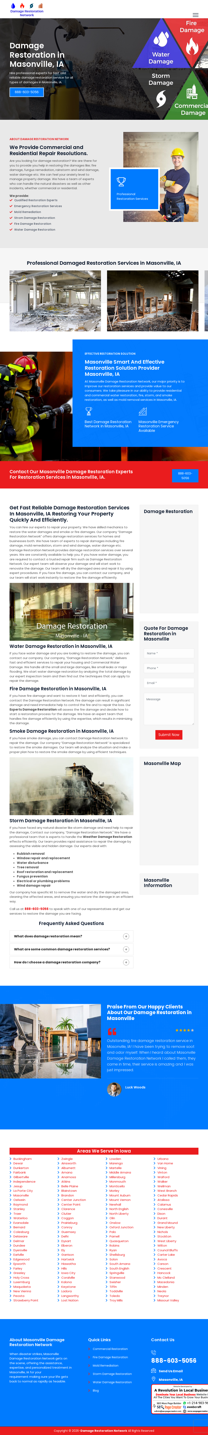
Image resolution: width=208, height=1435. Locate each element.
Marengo (116, 1163)
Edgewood (21, 1259)
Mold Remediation (105, 1366)
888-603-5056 (27, 92)
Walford (163, 1177)
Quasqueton (119, 1241)
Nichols (162, 1232)
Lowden (115, 1159)
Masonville (21, 1195)
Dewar (18, 1163)
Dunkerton (21, 1168)
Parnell (114, 1236)
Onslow (114, 1223)
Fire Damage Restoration (110, 1357)
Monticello (117, 1186)
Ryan (113, 1250)
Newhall (115, 1204)
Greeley (19, 1273)
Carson (162, 1264)
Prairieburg (69, 1223)
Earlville (18, 1254)
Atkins (65, 1181)
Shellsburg (117, 1254)
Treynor (163, 1296)
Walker (162, 1181)
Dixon (161, 1213)
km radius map (169, 814)
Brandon (67, 1195)
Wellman (164, 1186)
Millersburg (117, 1177)
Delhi (64, 1236)
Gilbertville (21, 1177)
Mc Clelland (166, 1277)
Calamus (164, 1204)
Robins (114, 1245)
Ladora (66, 1291)
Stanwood (117, 1277)
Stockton (164, 1236)
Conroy (66, 1227)
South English (119, 1268)
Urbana (162, 1159)
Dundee (19, 1245)
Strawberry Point (25, 1300)
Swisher (115, 1282)
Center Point (71, 1204)
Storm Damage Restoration (112, 1374)
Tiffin (113, 1287)
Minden (162, 1287)
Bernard (19, 1227)
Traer (17, 1213)
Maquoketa (22, 1287)
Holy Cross (21, 1277)
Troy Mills (116, 1300)
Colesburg (21, 1232)
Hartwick (67, 1259)
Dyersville (20, 1250)
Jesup (18, 1186)
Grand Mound (167, 1223)
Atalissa (163, 1200)
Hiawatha (68, 1264)
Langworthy (70, 1296)
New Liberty (166, 1227)
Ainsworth (68, 1163)
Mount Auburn (119, 1195)
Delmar (18, 1241)
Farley (17, 1268)
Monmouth (117, 1181)
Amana (66, 1172)
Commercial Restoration (110, 1349)
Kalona (66, 1282)
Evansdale (21, 1223)
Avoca (162, 1259)
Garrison (67, 1254)
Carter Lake (166, 1254)
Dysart (66, 1241)
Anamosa (68, 1177)
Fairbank (19, 1172)
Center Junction (73, 1200)
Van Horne (165, 1163)
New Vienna (22, 1291)
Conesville (165, 1209)
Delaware (20, 1236)
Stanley (19, 1209)
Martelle (115, 1168)
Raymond (20, 1204)
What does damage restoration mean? (48, 936)
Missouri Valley (168, 1300)
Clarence (68, 1209)
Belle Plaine (69, 1186)
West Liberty (166, 1241)
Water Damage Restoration (112, 1382)
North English (119, 1209)
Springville (116, 1273)
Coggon (67, 1218)
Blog (96, 1391)
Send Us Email (171, 1371)
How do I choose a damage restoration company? (57, 962)
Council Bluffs (167, 1250)
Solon (113, 1259)
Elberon (66, 1245)
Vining (161, 1168)
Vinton (162, 1172)
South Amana (119, 1264)
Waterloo (20, 1218)
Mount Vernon (120, 1200)
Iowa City (68, 1273)
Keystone (68, 1287)
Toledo (114, 1296)
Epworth (19, 1264)
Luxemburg (21, 1282)
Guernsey (68, 1232)
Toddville (116, 1291)
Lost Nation (69, 1300)
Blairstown (69, 1191)
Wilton (162, 1245)
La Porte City (23, 1191)
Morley (114, 1191)
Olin (112, 1218)
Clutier (66, 1213)
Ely (63, 1250)
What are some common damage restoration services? (62, 949)
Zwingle (67, 1159)
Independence (24, 1181)
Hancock (163, 1273)
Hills (64, 1268)
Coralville (68, 1277)
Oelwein (19, 1200)
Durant (162, 1218)
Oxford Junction (121, 1227)
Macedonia (165, 1282)
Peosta (18, 1296)
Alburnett (68, 1168)
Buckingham (22, 1159)
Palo (112, 1232)
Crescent (164, 1268)
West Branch (167, 1191)
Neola (161, 1291)
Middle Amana (120, 1172)
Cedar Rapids (167, 1195)
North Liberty (119, 1213)
